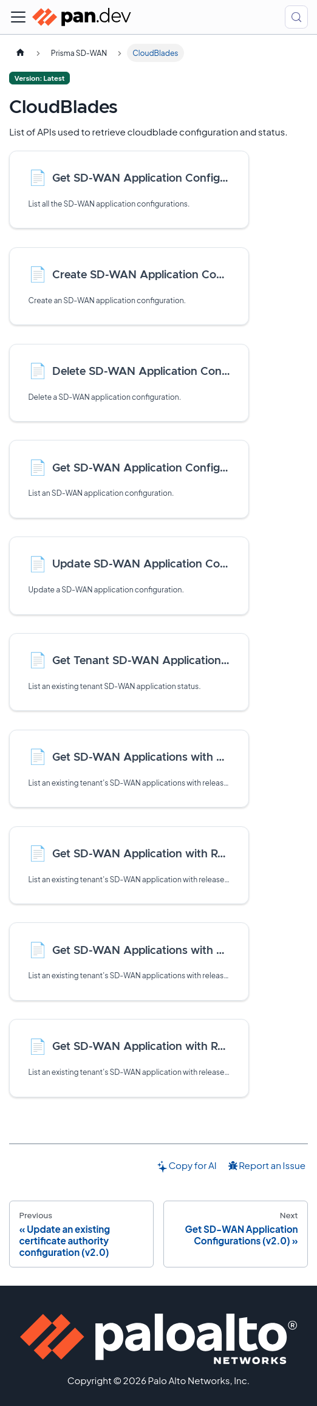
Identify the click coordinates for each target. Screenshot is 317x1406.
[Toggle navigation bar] (18, 17)
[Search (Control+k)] (296, 17)
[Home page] (20, 53)
